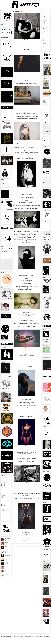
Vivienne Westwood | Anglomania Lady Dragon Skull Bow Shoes (7, 551)
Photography (6, 386)
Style (2, 389)
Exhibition (4, 381)
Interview (18, 541)
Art (1, 380)
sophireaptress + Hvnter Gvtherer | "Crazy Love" (7, 563)
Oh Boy (2, 386)
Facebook (44, 31)
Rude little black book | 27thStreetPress (7, 570)
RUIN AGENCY (44, 16)
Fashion (9, 381)
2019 (3, 484)
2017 (3, 486)
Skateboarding (7, 388)
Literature (9, 384)
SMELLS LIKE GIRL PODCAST (45, 25)
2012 (3, 505)
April (2, 499)
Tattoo (6, 389)
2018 (3, 485)
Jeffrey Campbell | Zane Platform (7, 574)
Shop (9, 387)
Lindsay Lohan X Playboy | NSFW (7, 542)
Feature (16, 541)
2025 (3, 477)
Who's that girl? (21, 541)
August (3, 495)
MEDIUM (44, 22)
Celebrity (9, 380)
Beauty (5, 380)
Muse (3, 385)
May (2, 498)
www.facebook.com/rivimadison (26, 538)
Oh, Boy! (44, 44)
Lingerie (4, 384)
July (2, 496)
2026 (3, 476)
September (3, 494)
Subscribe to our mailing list (45, 98)
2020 (3, 483)
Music (7, 385)
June (2, 497)
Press (43, 11)
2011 (3, 506)
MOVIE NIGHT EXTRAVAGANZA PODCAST (45, 21)
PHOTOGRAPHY (45, 15)
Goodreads (44, 32)
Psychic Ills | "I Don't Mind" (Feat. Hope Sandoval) (7, 559)
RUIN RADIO (3, 387)
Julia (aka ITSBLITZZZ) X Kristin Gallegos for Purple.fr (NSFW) (7, 555)
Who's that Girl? (45, 43)
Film (10, 382)
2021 (3, 482)
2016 (3, 487)
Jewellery (9, 383)
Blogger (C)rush (45, 48)
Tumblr (43, 35)
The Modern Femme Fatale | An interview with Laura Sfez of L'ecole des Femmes (7, 539)
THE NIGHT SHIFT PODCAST (45, 18)
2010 (3, 507)
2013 (3, 504)
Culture (43, 47)
